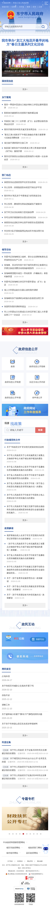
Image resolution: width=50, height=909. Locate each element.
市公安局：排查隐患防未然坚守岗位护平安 (23, 187)
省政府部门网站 (35, 848)
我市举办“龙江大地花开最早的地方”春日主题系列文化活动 (25, 42)
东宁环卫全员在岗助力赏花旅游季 (19, 212)
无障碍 (14, 7)
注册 (40, 7)
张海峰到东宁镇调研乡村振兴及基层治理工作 (24, 298)
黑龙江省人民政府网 (21, 3)
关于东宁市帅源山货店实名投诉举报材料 (20, 724)
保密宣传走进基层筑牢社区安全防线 (20, 182)
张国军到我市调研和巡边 (15, 306)
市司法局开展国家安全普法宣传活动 (20, 217)
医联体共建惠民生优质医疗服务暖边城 (21, 113)
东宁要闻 (6, 97)
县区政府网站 (32, 853)
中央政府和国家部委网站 (14, 842)
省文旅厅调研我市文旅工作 (16, 143)
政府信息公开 (25, 351)
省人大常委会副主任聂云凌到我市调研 (21, 290)
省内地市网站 (12, 853)
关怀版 (21, 7)
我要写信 (38, 639)
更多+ (25, 89)
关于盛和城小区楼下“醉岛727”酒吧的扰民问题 (22, 714)
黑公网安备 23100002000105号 (16, 874)
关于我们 (10, 861)
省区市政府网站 (13, 848)
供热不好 (6, 695)
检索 (40, 430)
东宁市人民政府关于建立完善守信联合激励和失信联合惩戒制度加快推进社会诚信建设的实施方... (25, 509)
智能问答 (5, 7)
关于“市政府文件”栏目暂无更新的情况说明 (25, 447)
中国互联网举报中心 (36, 874)
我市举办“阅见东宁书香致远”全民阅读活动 (22, 196)
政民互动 (25, 626)
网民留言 (6, 669)
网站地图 (40, 861)
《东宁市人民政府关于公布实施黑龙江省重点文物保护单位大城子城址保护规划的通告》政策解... (25, 547)
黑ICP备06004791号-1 (32, 871)
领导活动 (6, 249)
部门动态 (6, 175)
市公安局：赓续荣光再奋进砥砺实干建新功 (23, 204)
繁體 (28, 7)
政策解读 (8, 528)
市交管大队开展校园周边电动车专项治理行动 (24, 231)
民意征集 (6, 742)
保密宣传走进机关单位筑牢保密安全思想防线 (24, 222)
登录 (34, 7)
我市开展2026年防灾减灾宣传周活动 (20, 129)
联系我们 (20, 861)
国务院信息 (7, 81)
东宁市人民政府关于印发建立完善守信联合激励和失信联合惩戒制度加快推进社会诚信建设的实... (25, 570)
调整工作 (6, 705)
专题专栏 (25, 800)
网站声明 (30, 861)
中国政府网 (6, 3)
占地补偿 (6, 676)
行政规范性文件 (12, 440)
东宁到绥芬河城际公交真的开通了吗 (18, 686)
